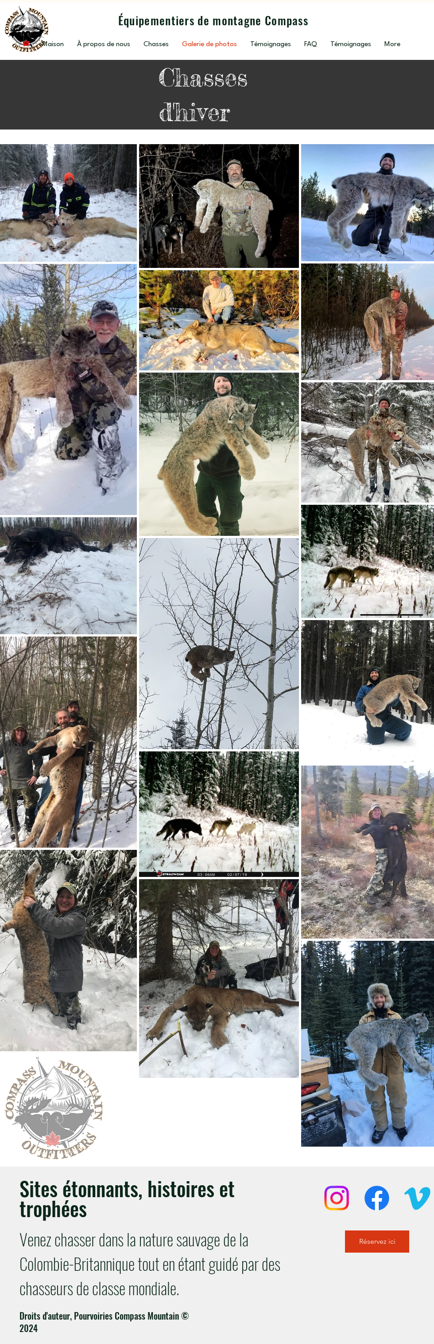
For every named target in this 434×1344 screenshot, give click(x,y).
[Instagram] (336, 1198)
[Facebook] (376, 1198)
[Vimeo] (417, 1198)
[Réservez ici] (377, 1241)
